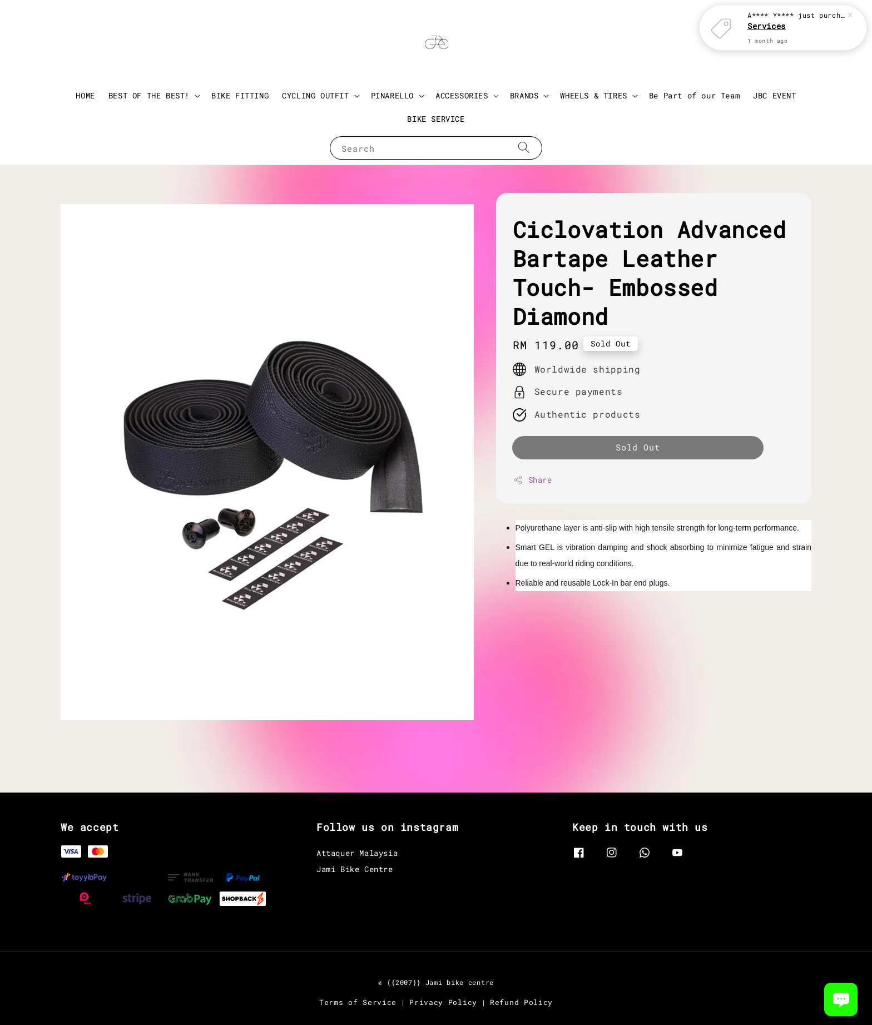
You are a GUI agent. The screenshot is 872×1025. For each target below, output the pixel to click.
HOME (85, 95)
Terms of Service (358, 1002)
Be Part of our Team (694, 95)
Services (766, 26)
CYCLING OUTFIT (315, 96)
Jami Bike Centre (354, 869)
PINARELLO (392, 96)
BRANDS (524, 96)
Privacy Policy (443, 1002)
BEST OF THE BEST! (149, 96)
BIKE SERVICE (435, 118)
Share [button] (532, 479)
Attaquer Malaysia (357, 853)
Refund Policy (521, 1002)
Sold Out (638, 447)
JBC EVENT (774, 95)
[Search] (524, 148)
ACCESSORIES (461, 96)
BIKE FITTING (240, 95)
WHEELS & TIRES (593, 96)
